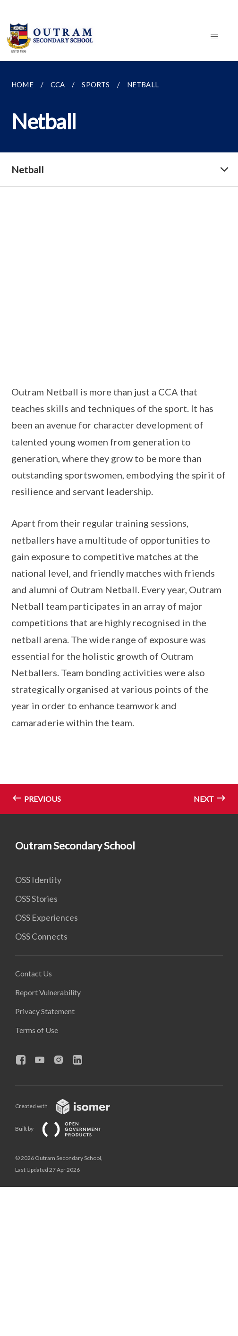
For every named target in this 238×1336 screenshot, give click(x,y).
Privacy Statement (45, 1011)
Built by (65, 1128)
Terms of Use (36, 1029)
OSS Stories (36, 898)
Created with (70, 1105)
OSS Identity (38, 879)
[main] (119, 437)
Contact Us (33, 973)
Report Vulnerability (48, 992)
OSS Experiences (46, 917)
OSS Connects (41, 936)
